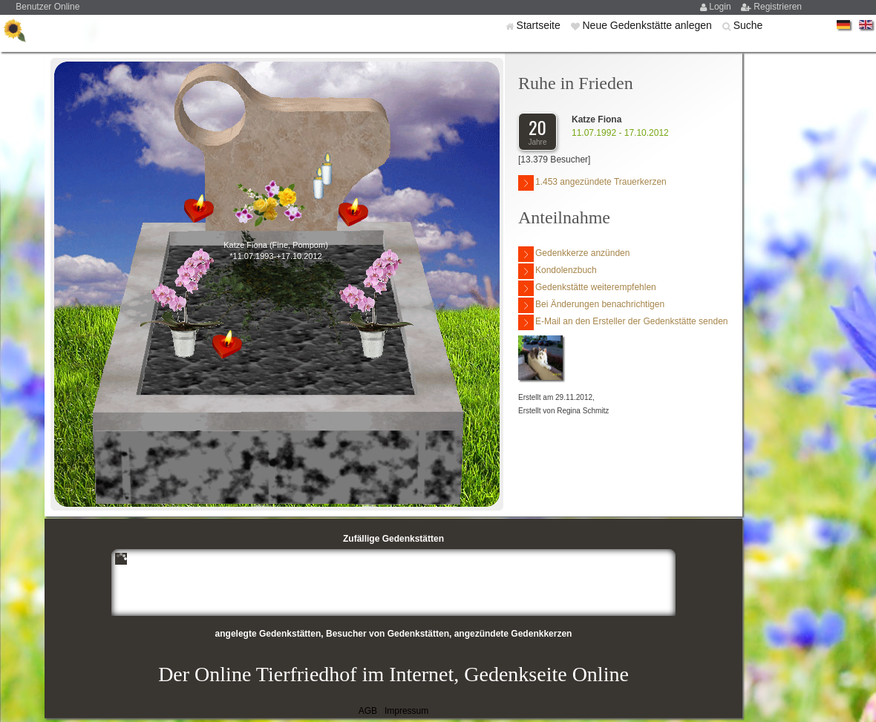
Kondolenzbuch (557, 271)
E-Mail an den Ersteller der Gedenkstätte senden (623, 322)
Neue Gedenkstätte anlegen (648, 25)
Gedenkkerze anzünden (574, 254)
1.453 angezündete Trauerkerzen (592, 183)
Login (721, 6)
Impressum (406, 711)
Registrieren (778, 6)
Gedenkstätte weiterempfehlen (587, 288)
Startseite (540, 25)
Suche (748, 25)
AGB (368, 711)
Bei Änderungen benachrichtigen (591, 305)
